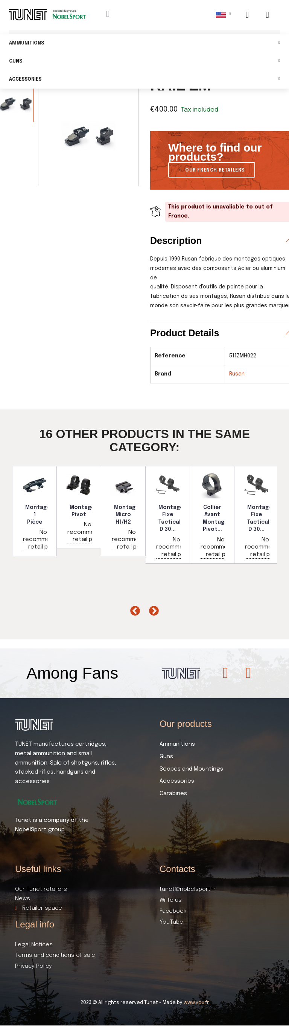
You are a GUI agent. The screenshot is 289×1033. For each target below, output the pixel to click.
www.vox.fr (196, 1002)
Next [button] (152, 609)
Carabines (173, 794)
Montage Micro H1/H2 (126, 515)
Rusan (237, 374)
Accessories (144, 79)
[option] (34, 511)
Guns (144, 61)
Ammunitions (144, 43)
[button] (211, 170)
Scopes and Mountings (191, 769)
